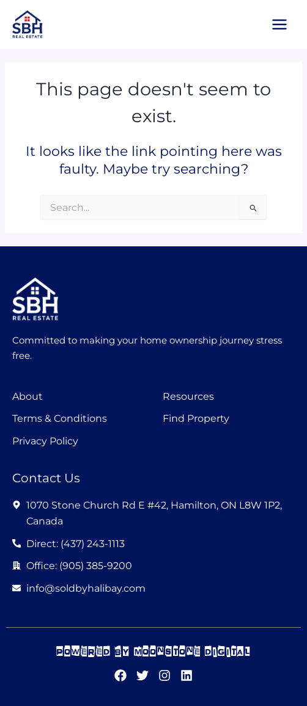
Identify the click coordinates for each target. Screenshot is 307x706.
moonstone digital (192, 651)
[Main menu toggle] (279, 24)
